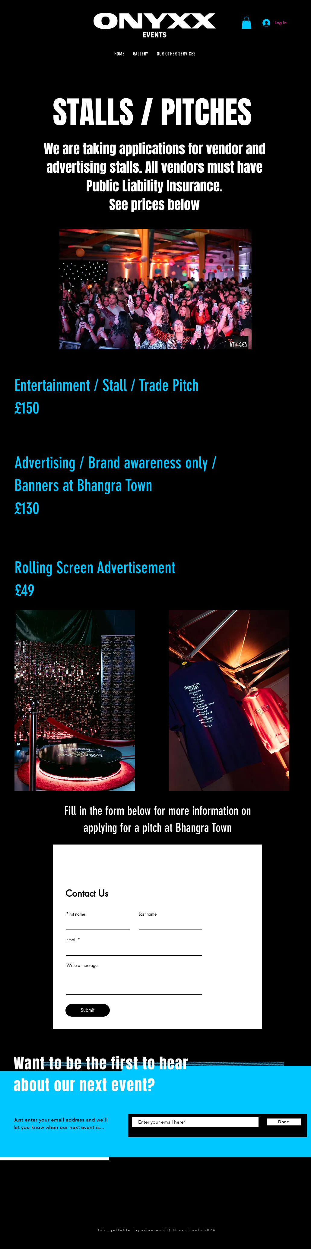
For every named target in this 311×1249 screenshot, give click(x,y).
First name (75, 914)
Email (71, 940)
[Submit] (87, 1010)
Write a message (81, 965)
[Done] (283, 1122)
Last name (148, 914)
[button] (246, 23)
